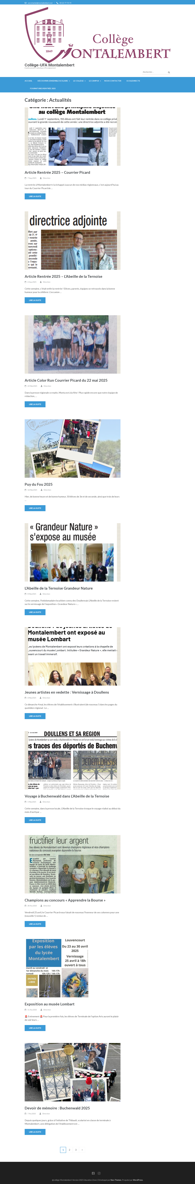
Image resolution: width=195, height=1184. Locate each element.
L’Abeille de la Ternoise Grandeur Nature (59, 588)
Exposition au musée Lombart (49, 1004)
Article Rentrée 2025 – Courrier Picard (57, 172)
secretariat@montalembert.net (40, 3)
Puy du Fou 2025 (39, 484)
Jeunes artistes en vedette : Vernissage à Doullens (67, 692)
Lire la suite (35, 196)
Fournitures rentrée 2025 (43, 88)
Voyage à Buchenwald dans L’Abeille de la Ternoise (67, 796)
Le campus (94, 81)
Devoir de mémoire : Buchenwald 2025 (57, 1108)
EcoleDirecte (133, 81)
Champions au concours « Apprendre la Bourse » (65, 900)
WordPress (138, 1180)
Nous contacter (112, 81)
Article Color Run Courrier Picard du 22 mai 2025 (66, 380)
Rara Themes (116, 1180)
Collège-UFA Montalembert (49, 65)
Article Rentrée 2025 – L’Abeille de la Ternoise (63, 276)
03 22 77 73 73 (65, 3)
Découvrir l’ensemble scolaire (53, 81)
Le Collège (78, 81)
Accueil (28, 81)
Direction (46, 178)
